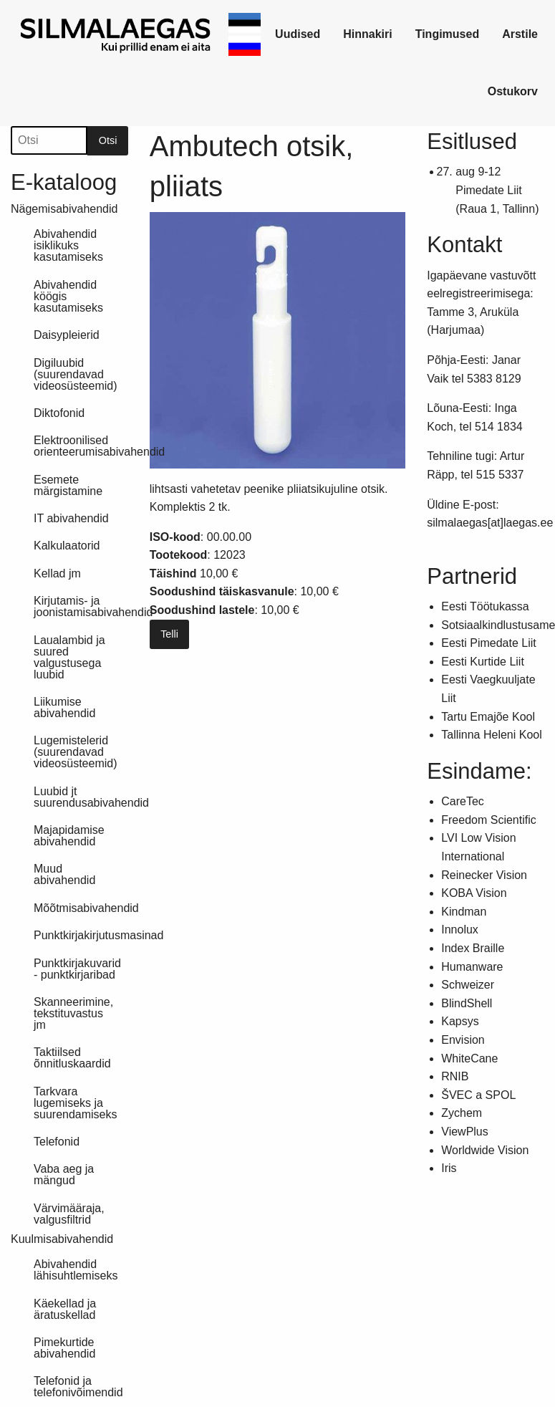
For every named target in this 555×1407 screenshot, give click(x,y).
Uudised (297, 34)
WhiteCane (469, 1058)
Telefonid (56, 1141)
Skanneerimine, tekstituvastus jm (73, 1013)
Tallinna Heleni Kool (491, 735)
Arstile (520, 34)
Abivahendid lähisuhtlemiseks (75, 1270)
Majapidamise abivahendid (69, 835)
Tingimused (447, 34)
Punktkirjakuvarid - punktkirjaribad (77, 969)
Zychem (461, 1113)
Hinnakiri (367, 34)
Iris (448, 1168)
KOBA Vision (473, 893)
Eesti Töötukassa (485, 606)
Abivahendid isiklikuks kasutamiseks (68, 245)
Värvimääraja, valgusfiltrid (69, 1214)
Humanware (472, 967)
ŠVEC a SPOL (478, 1095)
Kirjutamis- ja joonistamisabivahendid (81, 606)
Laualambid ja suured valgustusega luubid (69, 657)
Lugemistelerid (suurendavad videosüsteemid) (75, 751)
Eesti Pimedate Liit (488, 643)
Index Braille (472, 948)
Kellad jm (57, 573)
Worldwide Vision (485, 1150)
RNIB (454, 1076)
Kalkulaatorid (67, 545)
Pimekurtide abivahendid (64, 1348)
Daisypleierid (67, 335)
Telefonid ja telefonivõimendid (78, 1386)
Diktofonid (59, 413)
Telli (169, 634)
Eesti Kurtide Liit (482, 662)
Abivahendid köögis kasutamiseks (68, 296)
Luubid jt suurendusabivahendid (81, 797)
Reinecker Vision (484, 875)
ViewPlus (464, 1131)
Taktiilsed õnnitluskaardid (72, 1058)
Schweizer (467, 985)
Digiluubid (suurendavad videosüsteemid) (75, 374)
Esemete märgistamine (68, 485)
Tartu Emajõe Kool (488, 717)
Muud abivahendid (64, 874)
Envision (462, 1040)
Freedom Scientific (488, 820)
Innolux (459, 929)
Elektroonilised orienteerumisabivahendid (81, 446)
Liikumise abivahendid (64, 707)
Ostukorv (513, 91)
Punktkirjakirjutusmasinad (81, 935)
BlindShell (466, 1003)
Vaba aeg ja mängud (64, 1174)
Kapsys (459, 1021)
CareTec (462, 801)
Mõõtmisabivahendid (81, 908)
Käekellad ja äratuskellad (65, 1309)
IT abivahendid (71, 518)
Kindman (463, 912)
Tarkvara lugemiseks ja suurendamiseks (75, 1102)
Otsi (108, 140)
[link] (116, 34)
